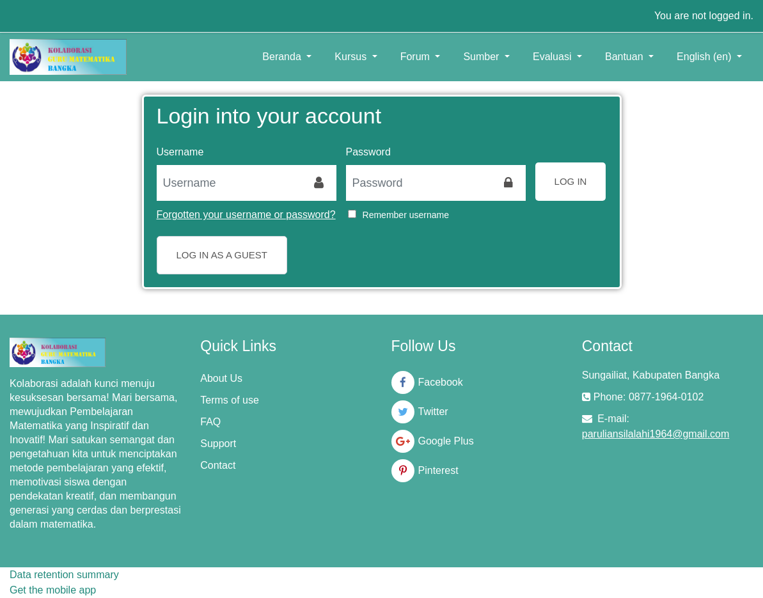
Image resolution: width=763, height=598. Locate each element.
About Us (221, 378)
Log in (571, 181)
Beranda (283, 56)
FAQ (210, 421)
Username (180, 151)
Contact (217, 465)
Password (368, 151)
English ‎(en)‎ (705, 56)
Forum (416, 56)
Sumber (482, 56)
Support (218, 443)
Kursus (351, 56)
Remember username (406, 215)
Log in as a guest (222, 254)
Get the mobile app (53, 590)
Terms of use (229, 400)
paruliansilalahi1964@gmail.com (656, 434)
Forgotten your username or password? (246, 214)
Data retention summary (64, 574)
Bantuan (625, 56)
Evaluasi (553, 56)
